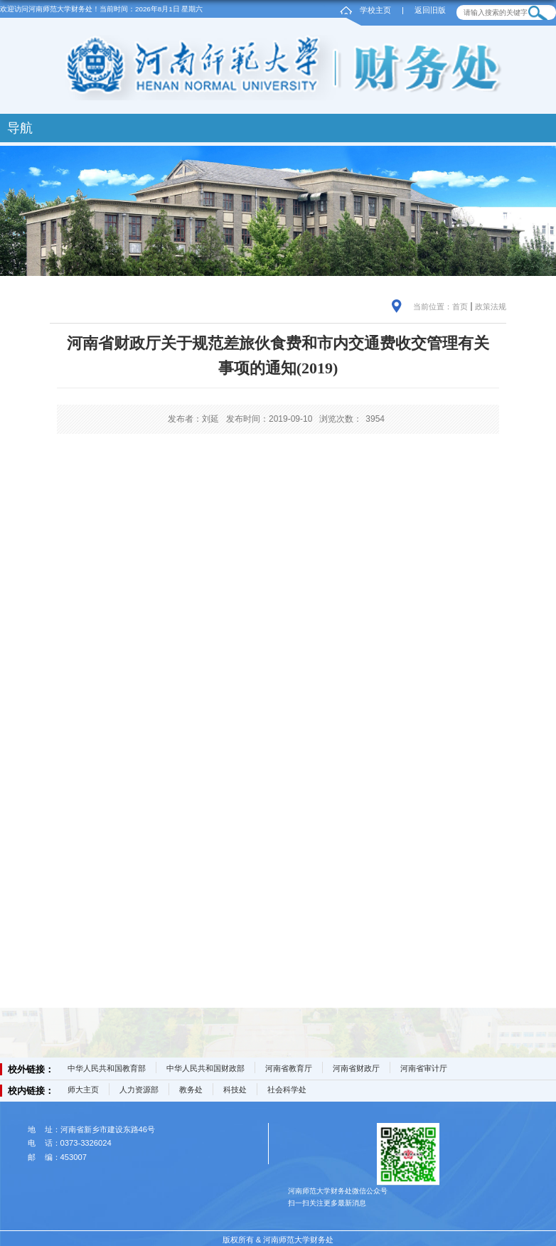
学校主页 (375, 10)
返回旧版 (430, 10)
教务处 (191, 1089)
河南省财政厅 (356, 1068)
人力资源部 (139, 1089)
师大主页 (83, 1089)
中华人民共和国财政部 (205, 1068)
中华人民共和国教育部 (107, 1068)
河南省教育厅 (288, 1068)
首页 (460, 306)
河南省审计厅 (423, 1068)
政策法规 (490, 306)
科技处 (235, 1089)
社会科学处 (286, 1089)
